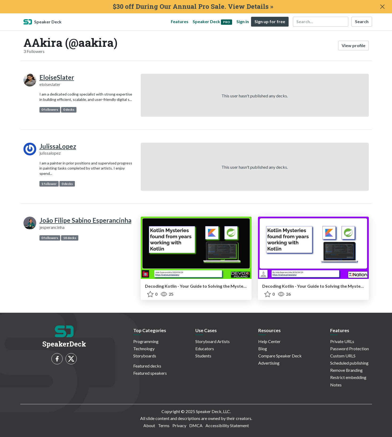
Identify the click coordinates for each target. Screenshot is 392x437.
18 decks (69, 238)
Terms (163, 425)
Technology (144, 348)
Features (179, 21)
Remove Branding (346, 370)
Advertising (269, 362)
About (149, 425)
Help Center (269, 341)
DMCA (196, 425)
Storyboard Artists (212, 341)
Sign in (242, 21)
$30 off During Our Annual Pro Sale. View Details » (193, 6)
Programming (146, 341)
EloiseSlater (56, 77)
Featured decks (147, 365)
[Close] (382, 6)
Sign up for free (269, 21)
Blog (262, 348)
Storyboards (144, 355)
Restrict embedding (348, 377)
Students (203, 355)
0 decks (68, 110)
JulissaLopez (57, 146)
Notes (336, 384)
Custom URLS (342, 355)
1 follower (48, 184)
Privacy (179, 425)
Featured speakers (150, 373)
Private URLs (342, 341)
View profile (353, 45)
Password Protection (349, 348)
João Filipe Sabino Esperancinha (85, 220)
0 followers (49, 110)
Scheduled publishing (349, 362)
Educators (204, 348)
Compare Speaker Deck (280, 355)
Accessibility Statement (227, 425)
